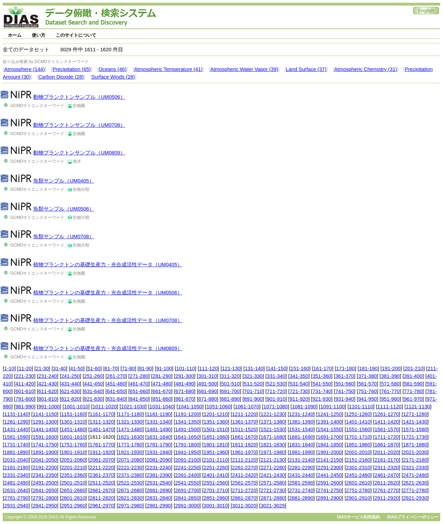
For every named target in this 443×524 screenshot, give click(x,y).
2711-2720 (244, 490)
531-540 (299, 384)
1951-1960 (216, 452)
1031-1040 (162, 406)
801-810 (47, 399)
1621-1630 (130, 437)
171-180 (345, 368)
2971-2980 (130, 505)
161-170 (322, 368)
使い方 (38, 35)
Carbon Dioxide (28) (61, 77)
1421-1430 (415, 422)
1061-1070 (247, 406)
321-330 (253, 376)
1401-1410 (358, 422)
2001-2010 (358, 452)
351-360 (322, 376)
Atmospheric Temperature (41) (168, 69)
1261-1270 (386, 414)
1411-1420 (386, 422)
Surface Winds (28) (113, 77)
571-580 (390, 384)
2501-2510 (73, 483)
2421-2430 (273, 475)
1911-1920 (102, 452)
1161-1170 (102, 414)
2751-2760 (358, 490)
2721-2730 (273, 490)
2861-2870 (244, 498)
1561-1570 (386, 429)
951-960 (390, 399)
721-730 (299, 391)
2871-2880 (273, 498)
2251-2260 (216, 467)
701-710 (253, 391)
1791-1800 (187, 444)
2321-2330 (415, 467)
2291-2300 (330, 467)
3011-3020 (244, 505)
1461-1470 (102, 429)
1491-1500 (187, 429)
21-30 (42, 368)
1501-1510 (216, 429)
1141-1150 (45, 414)
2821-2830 (130, 498)
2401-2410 (216, 475)
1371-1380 (273, 422)
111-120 (208, 368)
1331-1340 (159, 422)
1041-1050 (190, 406)
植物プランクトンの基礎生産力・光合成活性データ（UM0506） (107, 292)
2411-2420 (244, 475)
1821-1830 (273, 444)
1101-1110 (361, 406)
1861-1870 (386, 444)
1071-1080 (275, 406)
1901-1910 (73, 452)
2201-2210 (73, 467)
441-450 (93, 384)
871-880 (207, 399)
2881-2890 (301, 498)
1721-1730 (415, 437)
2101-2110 (216, 460)
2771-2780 (415, 490)
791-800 (25, 399)
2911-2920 (386, 498)
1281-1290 (16, 422)
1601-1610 (73, 437)
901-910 (276, 399)
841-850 (139, 399)
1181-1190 (159, 414)
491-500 (207, 384)
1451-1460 (73, 429)
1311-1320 (102, 422)
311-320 (230, 376)
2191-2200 (45, 467)
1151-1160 (73, 414)
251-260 (93, 376)
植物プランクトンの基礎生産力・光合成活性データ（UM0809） (107, 348)
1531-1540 (301, 429)
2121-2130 (273, 460)
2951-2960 (73, 505)
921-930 (322, 399)
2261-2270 (244, 467)
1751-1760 (73, 444)
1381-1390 (301, 422)
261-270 (116, 376)
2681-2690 (159, 490)
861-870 (184, 399)
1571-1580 (415, 429)
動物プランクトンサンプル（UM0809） (79, 153)
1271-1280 (415, 414)
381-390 (390, 376)
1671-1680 (273, 437)
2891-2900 (330, 498)
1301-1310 (73, 422)
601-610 (25, 391)
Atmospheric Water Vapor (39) (244, 69)
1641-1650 (187, 437)
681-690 (207, 391)
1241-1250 (330, 414)
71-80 (128, 368)
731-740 (322, 391)
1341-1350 (187, 422)
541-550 (322, 384)
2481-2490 (16, 483)
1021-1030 (133, 406)
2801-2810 (73, 498)
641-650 (116, 391)
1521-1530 (273, 429)
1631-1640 (159, 437)
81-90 (145, 368)
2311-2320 (386, 467)
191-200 (391, 368)
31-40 (59, 368)
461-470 (139, 384)
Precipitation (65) (72, 69)
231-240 (47, 376)
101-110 (185, 368)
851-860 (162, 399)
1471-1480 (130, 429)
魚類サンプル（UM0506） (63, 209)
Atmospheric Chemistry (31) (365, 69)
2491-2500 (45, 483)
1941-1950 (187, 452)
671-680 (184, 391)
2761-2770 (386, 490)
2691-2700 (187, 490)
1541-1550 (330, 429)
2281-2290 (301, 467)
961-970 (413, 399)
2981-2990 (159, 505)
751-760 (367, 391)
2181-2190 (16, 467)
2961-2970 (102, 505)
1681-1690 (301, 437)
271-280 (139, 376)
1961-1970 (244, 452)
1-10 (9, 368)
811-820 (70, 399)
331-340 (276, 376)
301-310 (207, 376)
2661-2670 (102, 490)
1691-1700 (330, 437)
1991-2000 (330, 452)
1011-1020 (104, 406)
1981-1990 (301, 452)
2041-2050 (45, 460)
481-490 (184, 384)
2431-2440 (301, 475)
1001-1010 (76, 406)
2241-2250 (187, 467)
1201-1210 (216, 414)
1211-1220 (244, 414)
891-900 (253, 399)
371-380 (367, 376)
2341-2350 (45, 475)
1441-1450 (45, 429)
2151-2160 (358, 460)
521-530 (276, 384)
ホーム (14, 35)
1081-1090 (304, 406)
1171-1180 (130, 414)
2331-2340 (16, 475)
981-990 (25, 406)
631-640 (93, 391)
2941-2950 (45, 505)
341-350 (299, 376)
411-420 (25, 384)
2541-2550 (187, 483)
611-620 (47, 391)
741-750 (344, 391)
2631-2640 (16, 490)
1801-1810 (216, 444)
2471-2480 (415, 475)
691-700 (230, 391)
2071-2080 (130, 460)
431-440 (70, 384)
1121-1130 (418, 406)
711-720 (276, 391)
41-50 (76, 368)
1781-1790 (159, 444)
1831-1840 (301, 444)
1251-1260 (358, 414)
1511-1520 (244, 429)
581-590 (413, 384)
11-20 (25, 368)
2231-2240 (159, 467)
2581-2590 (301, 483)
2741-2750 (330, 490)
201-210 (414, 368)
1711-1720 (386, 437)
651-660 (139, 391)
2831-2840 (159, 498)
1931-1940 (159, 452)
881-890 (230, 399)
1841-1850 (330, 444)
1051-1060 (218, 406)
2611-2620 (386, 483)
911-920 (299, 399)
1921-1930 (130, 452)
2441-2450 (330, 475)
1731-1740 (16, 444)
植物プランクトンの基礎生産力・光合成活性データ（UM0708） (107, 320)
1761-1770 (102, 444)
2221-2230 (130, 467)
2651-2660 (73, 490)
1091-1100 (332, 406)
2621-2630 (415, 483)
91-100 (164, 368)
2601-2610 (358, 483)
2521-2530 (130, 483)
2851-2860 (216, 498)
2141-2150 (330, 460)
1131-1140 (16, 414)
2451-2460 (358, 475)
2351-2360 (73, 475)
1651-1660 (216, 437)
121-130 (231, 368)
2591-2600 (330, 483)
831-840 (116, 399)
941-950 (367, 399)
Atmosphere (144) (24, 69)
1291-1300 (45, 422)
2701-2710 (216, 490)
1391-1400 (330, 422)
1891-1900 (45, 452)
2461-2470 (386, 475)
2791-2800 (45, 498)
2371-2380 (130, 475)
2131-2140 (301, 460)
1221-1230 (273, 414)
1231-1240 (301, 414)
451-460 (116, 384)
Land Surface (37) (306, 69)
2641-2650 (45, 490)
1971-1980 (273, 452)
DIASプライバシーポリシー (413, 517)
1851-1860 (358, 444)
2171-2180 (415, 460)
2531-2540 (159, 483)
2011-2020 (386, 452)
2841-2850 (187, 498)
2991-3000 (187, 505)
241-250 (70, 376)
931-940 (344, 399)
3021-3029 (273, 505)
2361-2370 (102, 475)
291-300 (184, 376)
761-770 (390, 391)
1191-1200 (187, 414)
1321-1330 (130, 422)
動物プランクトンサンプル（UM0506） (79, 97)
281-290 (162, 376)
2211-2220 (102, 467)
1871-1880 (415, 444)
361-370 (344, 376)
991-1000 (49, 406)
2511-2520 (102, 483)
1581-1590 (16, 437)
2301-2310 (358, 467)
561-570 (367, 384)
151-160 (299, 368)
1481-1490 (159, 429)
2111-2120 (244, 460)
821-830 (93, 399)
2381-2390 (159, 475)
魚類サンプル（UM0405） (63, 181)
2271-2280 (273, 467)
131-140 (254, 368)
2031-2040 (16, 460)
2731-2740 (301, 490)
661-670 (162, 391)
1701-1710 (358, 437)
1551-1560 (358, 429)
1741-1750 (45, 444)
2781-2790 (16, 498)
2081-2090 (159, 460)
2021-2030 (415, 452)
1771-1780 (130, 444)
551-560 (344, 384)
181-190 (368, 368)
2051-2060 (73, 460)
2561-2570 (244, 483)
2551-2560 (216, 483)
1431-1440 (16, 429)
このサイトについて (76, 35)
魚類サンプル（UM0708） (63, 236)
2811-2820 (102, 498)
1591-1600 (45, 437)
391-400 (413, 376)
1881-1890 (16, 452)
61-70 (111, 368)
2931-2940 (16, 505)
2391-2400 (187, 475)
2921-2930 (415, 498)
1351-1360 (216, 422)
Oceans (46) (113, 69)
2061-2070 (102, 460)
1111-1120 (389, 406)
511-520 (253, 384)
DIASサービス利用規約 (358, 517)
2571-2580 (273, 483)
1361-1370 (244, 422)
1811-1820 (244, 444)
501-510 (230, 384)
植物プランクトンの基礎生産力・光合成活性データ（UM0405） (107, 264)
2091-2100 (187, 460)
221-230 (25, 376)
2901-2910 (358, 498)
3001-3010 (216, 505)
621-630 (70, 391)
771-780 (413, 391)
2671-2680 (130, 490)
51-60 (94, 368)
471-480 (162, 384)
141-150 (277, 368)
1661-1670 (244, 437)
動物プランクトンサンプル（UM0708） (79, 125)
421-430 (47, 384)
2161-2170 (386, 460)
